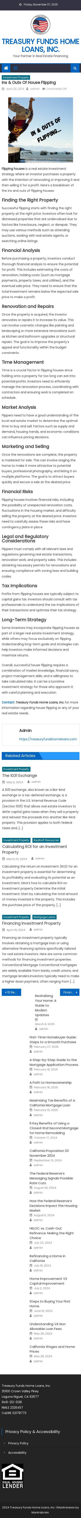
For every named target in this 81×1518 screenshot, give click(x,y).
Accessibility (17, 1452)
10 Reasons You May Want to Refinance (14, 992)
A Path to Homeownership (51, 1082)
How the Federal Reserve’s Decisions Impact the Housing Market (53, 1206)
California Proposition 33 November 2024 (49, 1153)
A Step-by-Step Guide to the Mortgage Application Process (54, 1062)
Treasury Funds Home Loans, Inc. (40, 45)
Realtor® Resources (46, 840)
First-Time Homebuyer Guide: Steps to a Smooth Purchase (53, 1039)
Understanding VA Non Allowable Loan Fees (48, 1326)
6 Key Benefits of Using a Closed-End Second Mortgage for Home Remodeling (54, 1128)
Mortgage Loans (44, 917)
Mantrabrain (40, 1512)
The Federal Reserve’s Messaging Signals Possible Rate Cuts (51, 1178)
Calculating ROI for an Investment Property (34, 849)
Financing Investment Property (31, 923)
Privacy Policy (18, 1443)
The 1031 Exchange (19, 775)
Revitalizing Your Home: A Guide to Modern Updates (45, 1005)
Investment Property (16, 77)
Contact (8, 702)
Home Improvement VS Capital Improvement (48, 1281)
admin (34, 89)
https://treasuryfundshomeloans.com (48, 739)
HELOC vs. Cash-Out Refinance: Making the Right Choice (52, 1233)
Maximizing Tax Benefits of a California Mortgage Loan (52, 1102)
